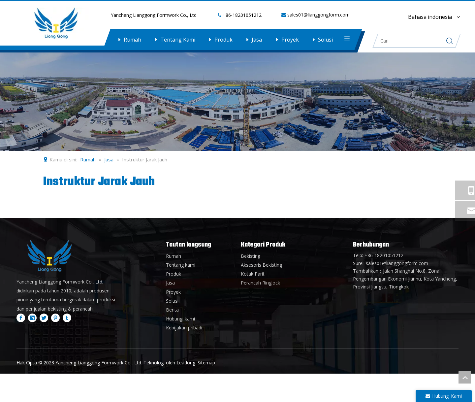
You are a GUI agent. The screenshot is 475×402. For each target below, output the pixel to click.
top (465, 377)
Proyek (290, 39)
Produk (223, 39)
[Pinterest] (55, 317)
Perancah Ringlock (260, 283)
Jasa (257, 39)
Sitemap (206, 362)
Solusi (325, 39)
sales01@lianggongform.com (318, 15)
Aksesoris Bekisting (261, 265)
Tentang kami (180, 265)
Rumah (132, 39)
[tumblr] (67, 317)
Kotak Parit (253, 274)
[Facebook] (20, 317)
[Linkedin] (32, 317)
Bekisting (250, 256)
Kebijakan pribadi (184, 327)
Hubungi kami (180, 319)
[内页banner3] (237, 101)
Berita (172, 310)
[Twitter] (44, 317)
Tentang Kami (177, 39)
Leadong (185, 362)
